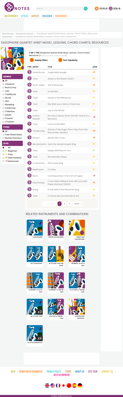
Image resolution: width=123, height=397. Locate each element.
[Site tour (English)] (47, 385)
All (6, 80)
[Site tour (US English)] (52, 385)
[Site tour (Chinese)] (68, 385)
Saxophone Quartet (24, 33)
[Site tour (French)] (58, 385)
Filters (41, 60)
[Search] (86, 8)
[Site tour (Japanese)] (63, 385)
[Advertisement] (61, 24)
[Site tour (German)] (79, 385)
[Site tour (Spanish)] (74, 385)
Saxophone (7, 36)
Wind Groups (8, 33)
